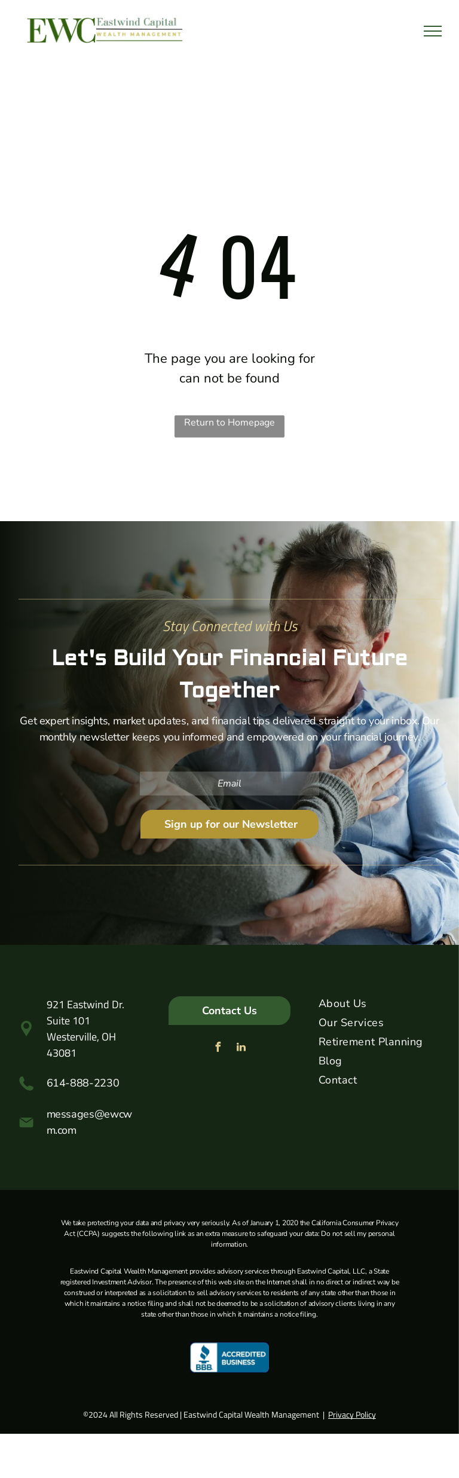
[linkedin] (241, 1048)
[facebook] (217, 1048)
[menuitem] (379, 1005)
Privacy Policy (352, 1414)
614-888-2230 (83, 1083)
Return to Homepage (229, 422)
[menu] (432, 31)
